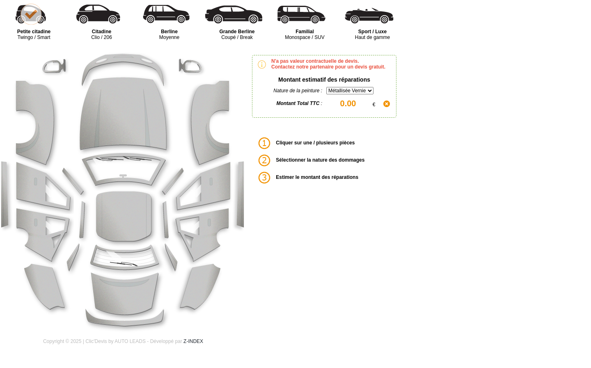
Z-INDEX (193, 341)
